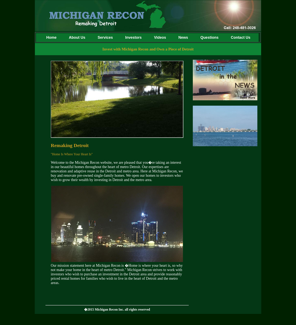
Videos (160, 37)
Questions (209, 37)
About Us (77, 37)
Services (105, 37)
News (183, 37)
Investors (133, 37)
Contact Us (241, 37)
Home (49, 37)
